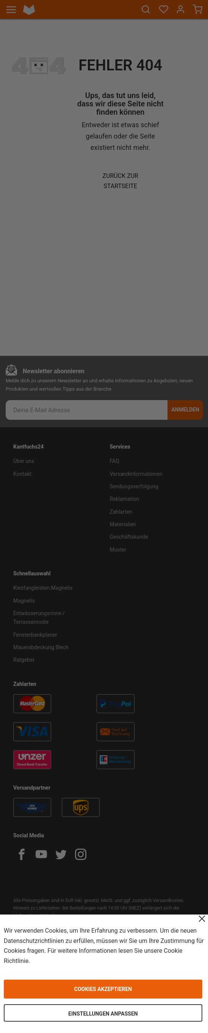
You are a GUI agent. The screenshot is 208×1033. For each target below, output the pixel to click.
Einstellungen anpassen (103, 1014)
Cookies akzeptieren (103, 989)
